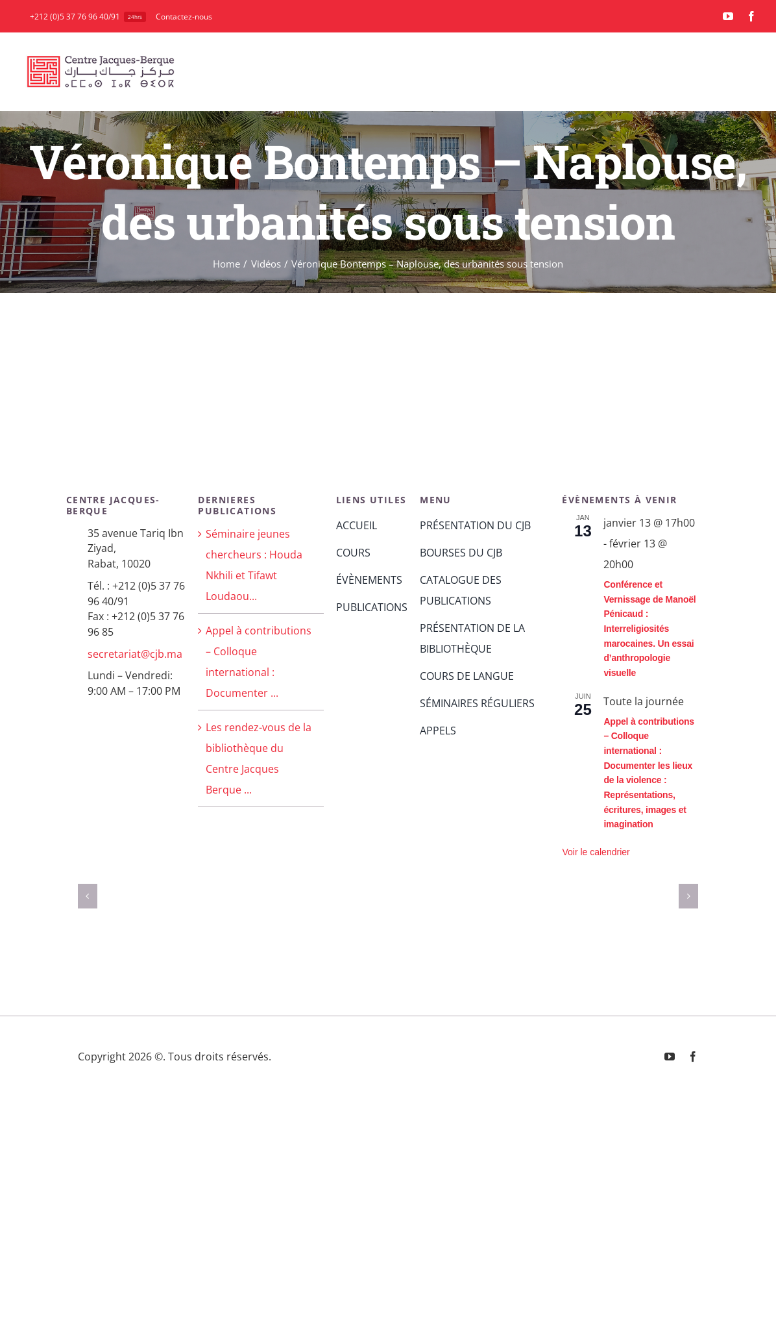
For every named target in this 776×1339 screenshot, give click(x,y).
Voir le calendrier (595, 852)
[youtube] (728, 16)
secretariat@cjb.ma (135, 654)
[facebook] (751, 16)
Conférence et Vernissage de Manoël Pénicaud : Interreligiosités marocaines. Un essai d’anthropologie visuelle (649, 628)
